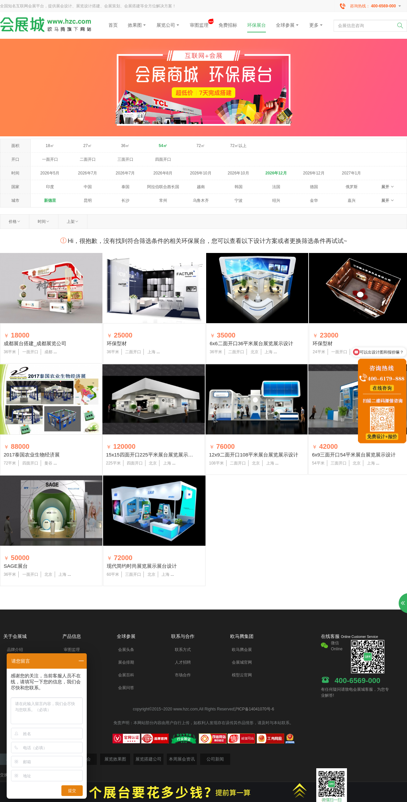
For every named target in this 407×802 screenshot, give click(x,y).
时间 (44, 221)
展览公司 (168, 25)
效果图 (137, 25)
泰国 (125, 186)
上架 (73, 221)
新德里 (50, 200)
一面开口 (50, 159)
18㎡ (50, 145)
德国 (314, 186)
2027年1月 (351, 173)
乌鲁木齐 (201, 200)
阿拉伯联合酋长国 (163, 186)
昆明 (88, 200)
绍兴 (276, 200)
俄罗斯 (352, 186)
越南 (201, 186)
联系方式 (183, 649)
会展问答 (126, 687)
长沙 (125, 200)
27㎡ (87, 145)
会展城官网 (242, 662)
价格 (15, 221)
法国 (276, 186)
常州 (163, 200)
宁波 (239, 200)
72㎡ (200, 145)
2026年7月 (87, 173)
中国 (88, 186)
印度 (50, 186)
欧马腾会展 (242, 649)
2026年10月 (200, 173)
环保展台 (256, 25)
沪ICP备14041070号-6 (254, 709)
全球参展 (287, 25)
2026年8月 (162, 173)
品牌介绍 (15, 649)
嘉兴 (352, 200)
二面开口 (88, 159)
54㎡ (163, 145)
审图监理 (199, 23)
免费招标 (228, 25)
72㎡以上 (238, 145)
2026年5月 (49, 173)
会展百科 (126, 675)
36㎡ (125, 145)
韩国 (239, 186)
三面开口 (125, 159)
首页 (113, 25)
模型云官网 (242, 675)
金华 (314, 200)
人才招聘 (183, 662)
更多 (316, 25)
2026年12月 (276, 173)
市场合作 (183, 675)
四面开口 (163, 159)
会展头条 (126, 649)
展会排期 (126, 662)
